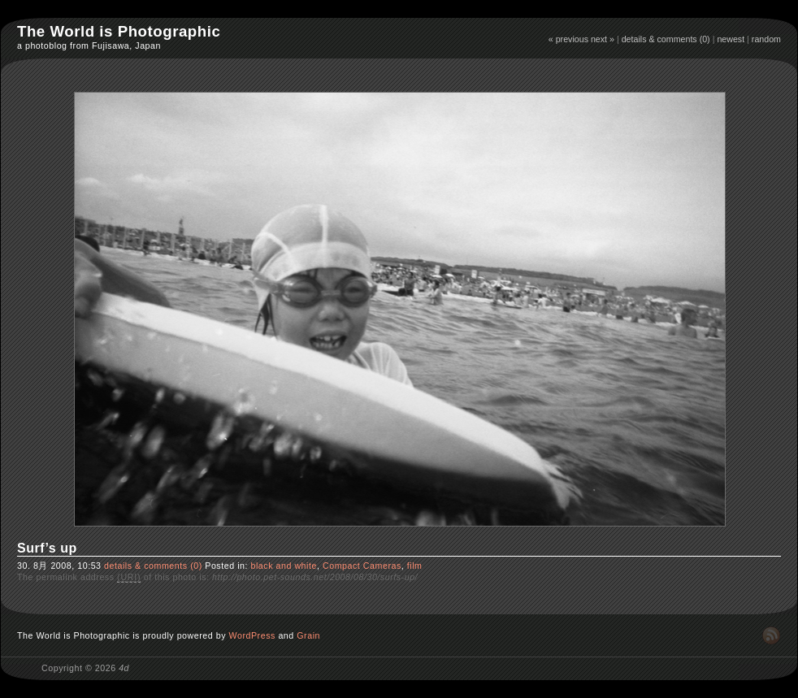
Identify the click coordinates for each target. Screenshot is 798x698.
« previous (568, 39)
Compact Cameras (362, 565)
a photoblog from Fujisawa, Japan (89, 45)
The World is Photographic (118, 31)
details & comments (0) (666, 39)
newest (730, 39)
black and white (283, 565)
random (766, 39)
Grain (308, 635)
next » (602, 39)
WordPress (252, 635)
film (415, 565)
